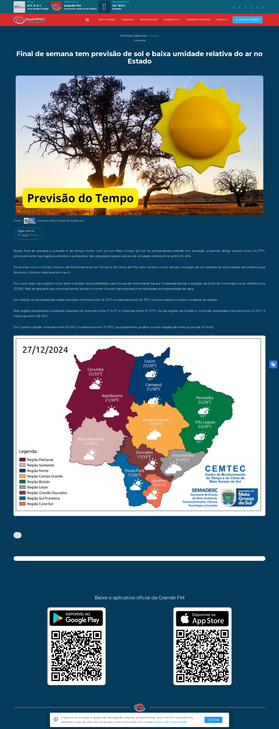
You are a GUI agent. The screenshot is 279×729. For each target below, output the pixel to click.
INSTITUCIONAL (107, 19)
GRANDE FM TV (172, 19)
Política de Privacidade (170, 722)
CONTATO (221, 19)
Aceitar (213, 720)
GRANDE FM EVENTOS (198, 19)
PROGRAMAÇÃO (149, 19)
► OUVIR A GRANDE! (247, 19)
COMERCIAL (127, 19)
